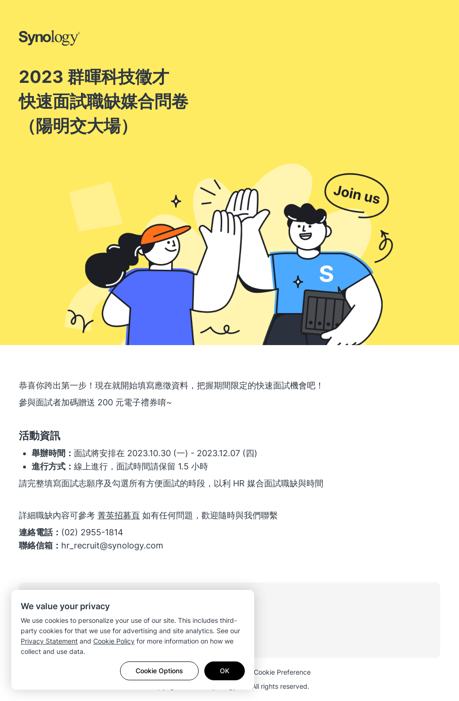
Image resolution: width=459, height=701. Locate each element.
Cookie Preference (282, 672)
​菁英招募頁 (118, 515)
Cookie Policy (114, 641)
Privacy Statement (49, 641)
